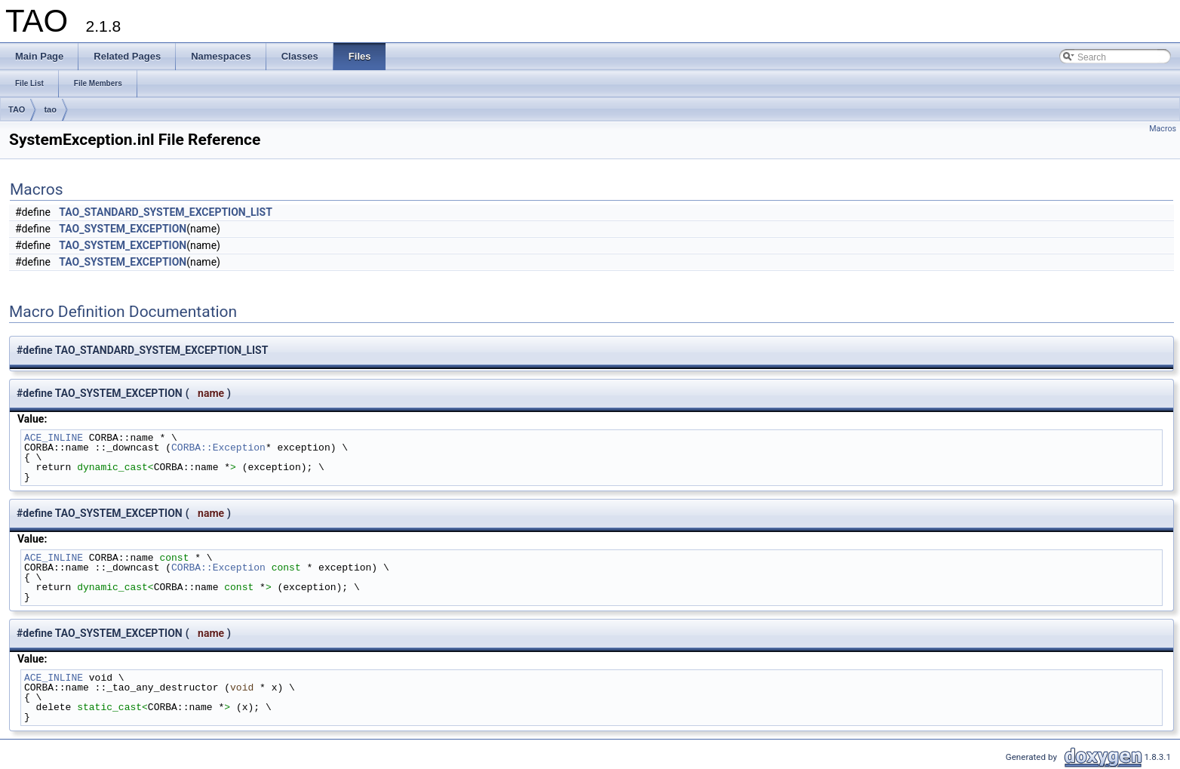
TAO (16, 109)
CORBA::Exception (218, 447)
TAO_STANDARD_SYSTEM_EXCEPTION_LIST (165, 212)
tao (50, 109)
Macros (1162, 129)
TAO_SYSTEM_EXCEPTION (122, 229)
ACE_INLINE (53, 437)
